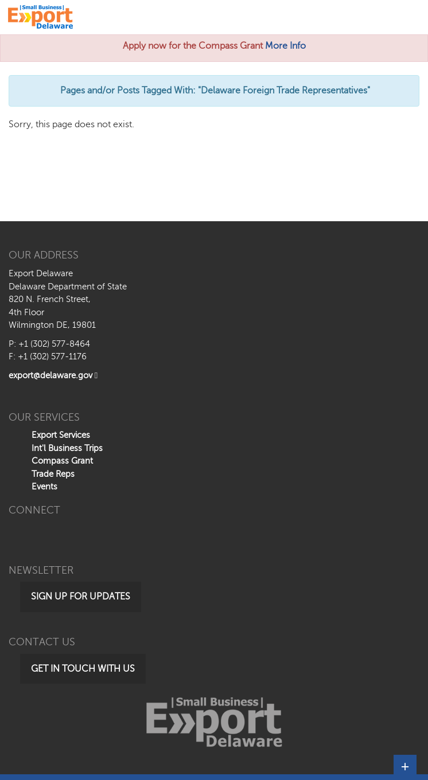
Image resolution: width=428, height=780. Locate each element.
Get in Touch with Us (83, 669)
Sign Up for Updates (80, 596)
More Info (285, 46)
